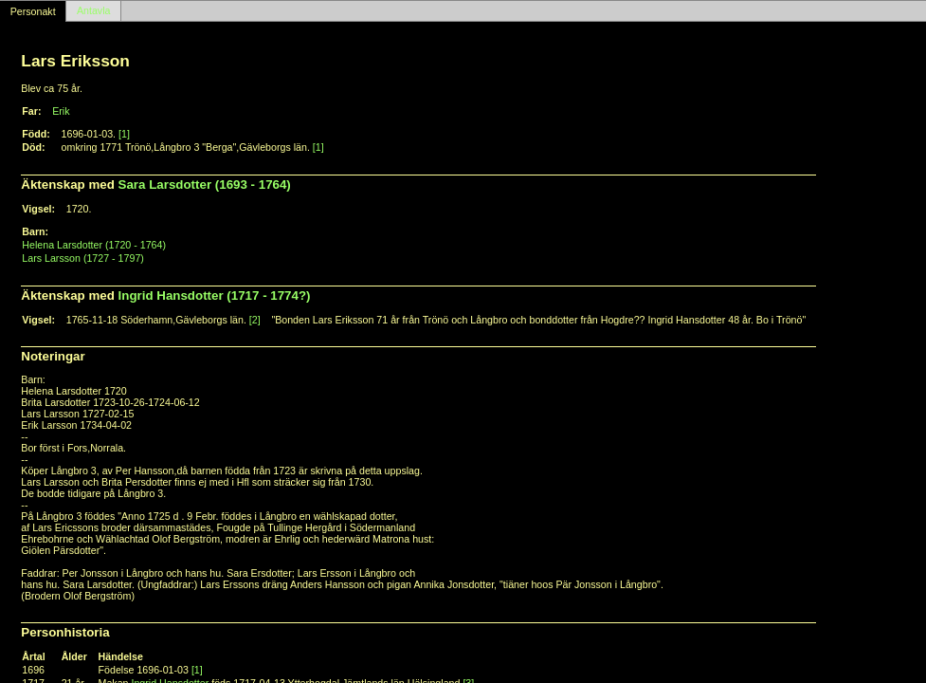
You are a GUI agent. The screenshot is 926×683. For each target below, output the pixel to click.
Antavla (94, 11)
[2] (255, 319)
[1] (124, 133)
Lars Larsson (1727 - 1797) (83, 258)
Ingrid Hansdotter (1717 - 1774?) (214, 295)
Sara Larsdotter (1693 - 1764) (204, 184)
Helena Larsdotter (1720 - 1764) (94, 244)
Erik (60, 111)
